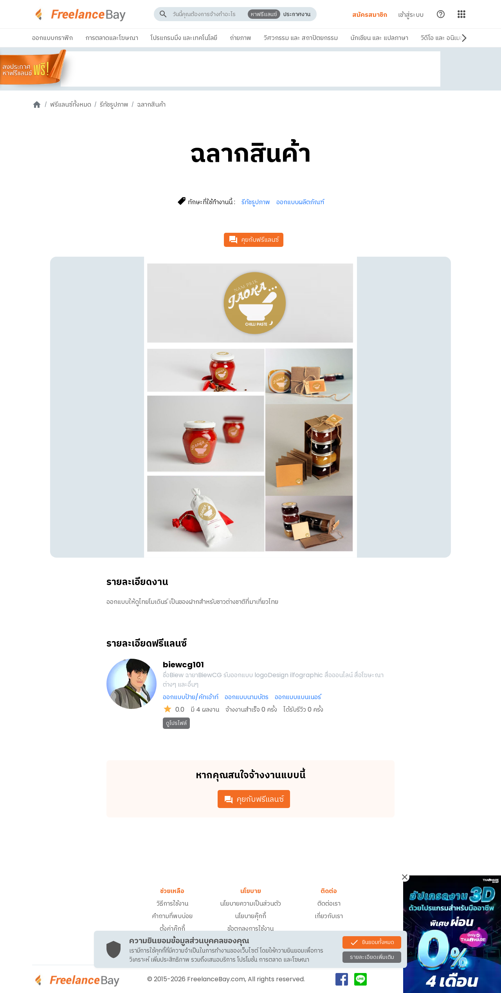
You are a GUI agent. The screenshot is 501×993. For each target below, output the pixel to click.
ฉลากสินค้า (151, 104)
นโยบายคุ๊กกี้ (250, 916)
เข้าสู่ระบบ (409, 14)
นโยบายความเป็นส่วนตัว (250, 903)
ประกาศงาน (296, 14)
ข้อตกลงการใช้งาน (250, 928)
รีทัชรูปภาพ (114, 104)
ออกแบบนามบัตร (247, 696)
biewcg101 (183, 664)
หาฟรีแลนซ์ (263, 14)
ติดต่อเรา (329, 903)
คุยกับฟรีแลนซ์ (254, 240)
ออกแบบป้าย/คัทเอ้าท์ (190, 696)
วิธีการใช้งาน (172, 903)
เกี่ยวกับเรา (329, 916)
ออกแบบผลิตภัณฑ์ (300, 202)
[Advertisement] (250, 69)
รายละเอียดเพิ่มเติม (372, 957)
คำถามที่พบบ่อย (172, 916)
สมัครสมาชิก (368, 14)
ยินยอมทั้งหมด (372, 942)
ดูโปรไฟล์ (176, 723)
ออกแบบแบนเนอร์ (298, 696)
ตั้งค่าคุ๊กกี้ (172, 928)
